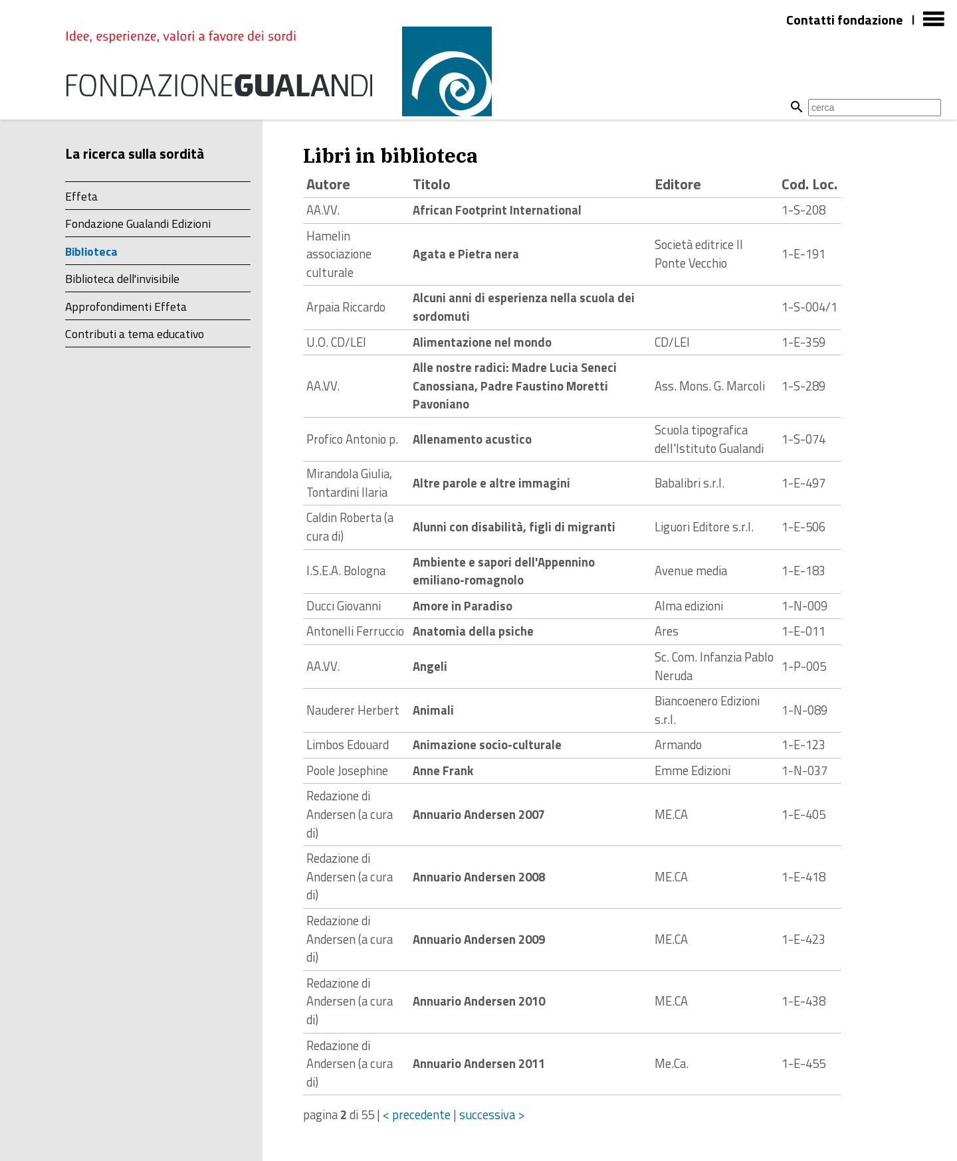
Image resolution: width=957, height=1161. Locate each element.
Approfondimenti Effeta (126, 306)
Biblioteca (91, 251)
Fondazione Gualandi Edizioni (138, 223)
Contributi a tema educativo (134, 334)
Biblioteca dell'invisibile (122, 279)
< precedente (417, 1114)
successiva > (492, 1114)
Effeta (81, 196)
